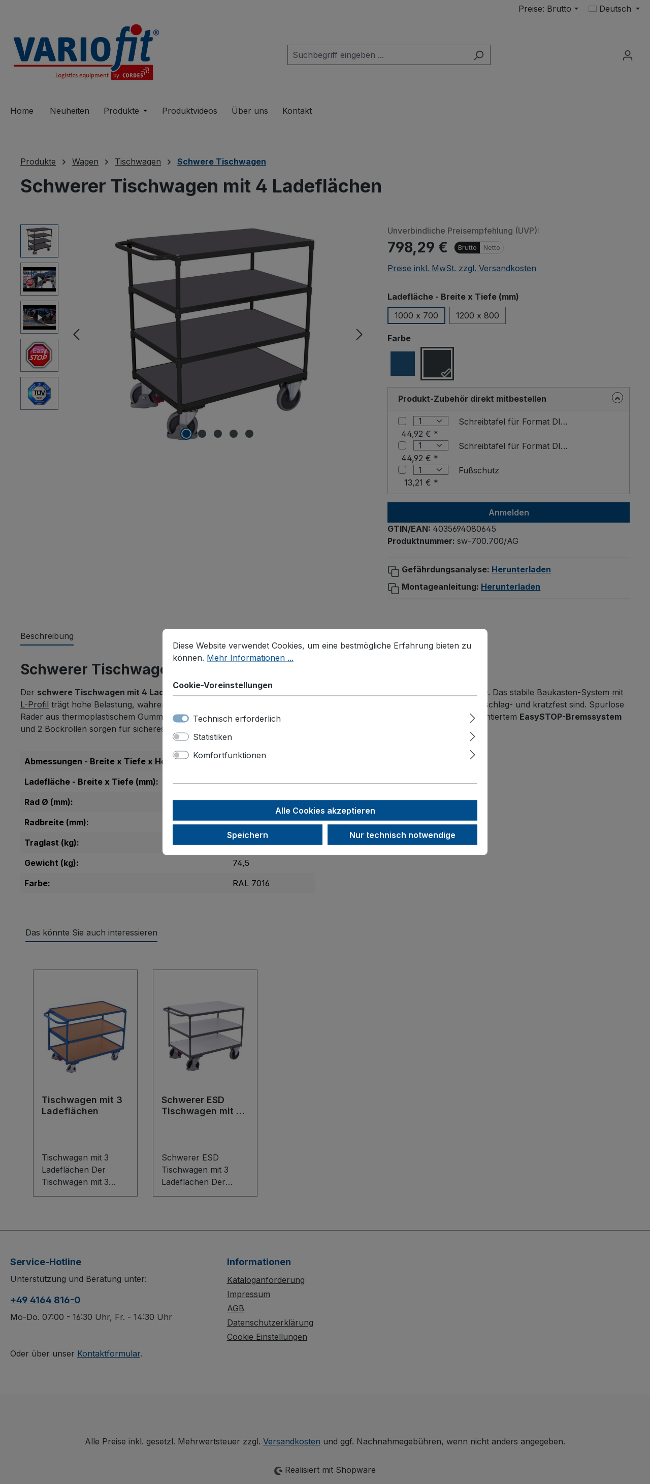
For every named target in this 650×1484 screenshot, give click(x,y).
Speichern (247, 835)
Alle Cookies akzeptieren (325, 810)
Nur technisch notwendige (402, 835)
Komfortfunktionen (229, 755)
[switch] (181, 737)
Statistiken (212, 737)
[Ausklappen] (472, 717)
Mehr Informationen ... (250, 658)
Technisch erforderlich (237, 719)
